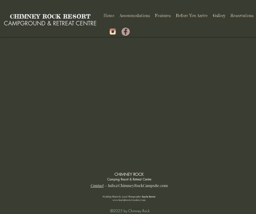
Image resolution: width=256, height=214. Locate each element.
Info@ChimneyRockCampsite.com (138, 185)
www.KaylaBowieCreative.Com (129, 199)
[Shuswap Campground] (113, 31)
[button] (162, 15)
